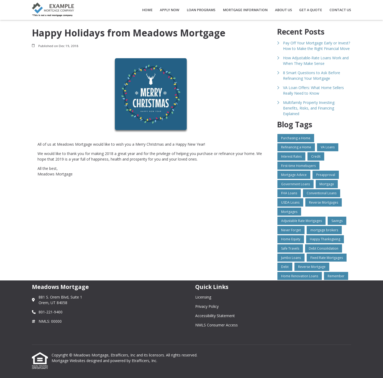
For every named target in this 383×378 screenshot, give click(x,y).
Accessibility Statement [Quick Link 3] (215, 315)
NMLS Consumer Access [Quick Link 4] (216, 324)
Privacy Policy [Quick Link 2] (207, 306)
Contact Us (340, 10)
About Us (283, 10)
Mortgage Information (245, 10)
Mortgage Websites (69, 360)
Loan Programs (201, 10)
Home (147, 10)
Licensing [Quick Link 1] (203, 297)
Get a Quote (310, 10)
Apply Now (169, 10)
